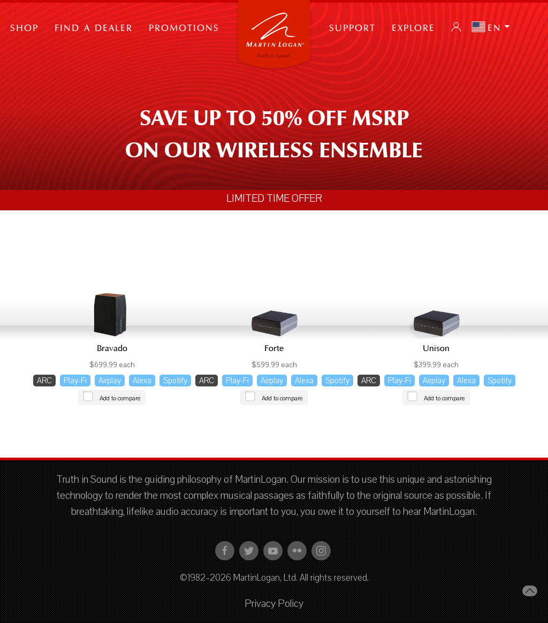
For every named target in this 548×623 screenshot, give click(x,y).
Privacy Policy (274, 604)
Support (352, 27)
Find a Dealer (94, 27)
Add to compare (120, 398)
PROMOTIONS (184, 27)
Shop (24, 27)
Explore (413, 27)
